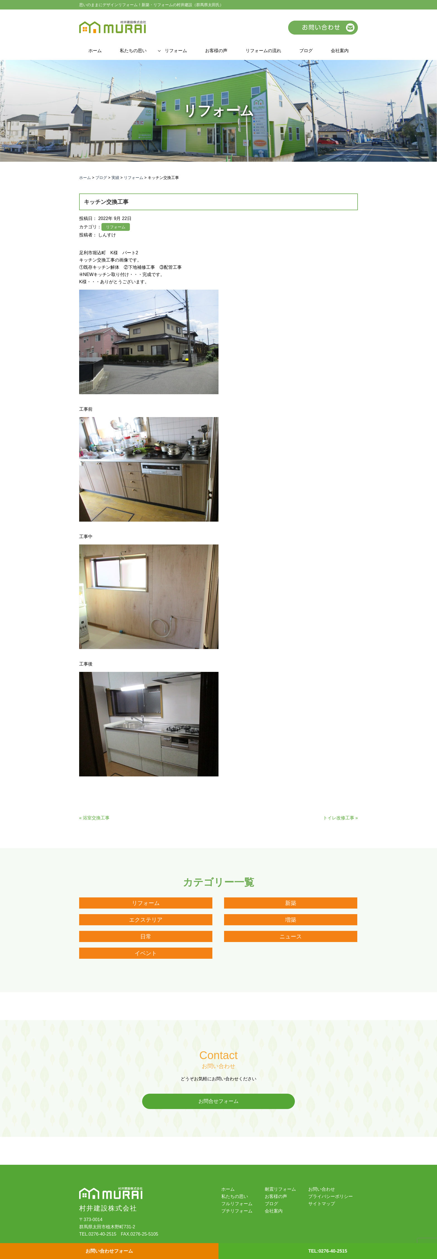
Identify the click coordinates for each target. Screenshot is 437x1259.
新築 (290, 903)
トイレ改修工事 (338, 817)
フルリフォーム (237, 1204)
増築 (290, 920)
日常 (145, 936)
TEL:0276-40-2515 (328, 1251)
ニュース (291, 936)
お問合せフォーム (218, 1101)
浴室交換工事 (96, 817)
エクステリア (145, 920)
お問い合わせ (321, 1189)
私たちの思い (133, 50)
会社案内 (340, 50)
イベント (146, 953)
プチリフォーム (237, 1211)
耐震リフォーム (280, 1189)
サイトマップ (321, 1204)
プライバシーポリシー (330, 1197)
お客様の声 (216, 50)
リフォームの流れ (263, 50)
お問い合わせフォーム (109, 1251)
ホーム (95, 50)
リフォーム (176, 50)
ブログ (306, 50)
